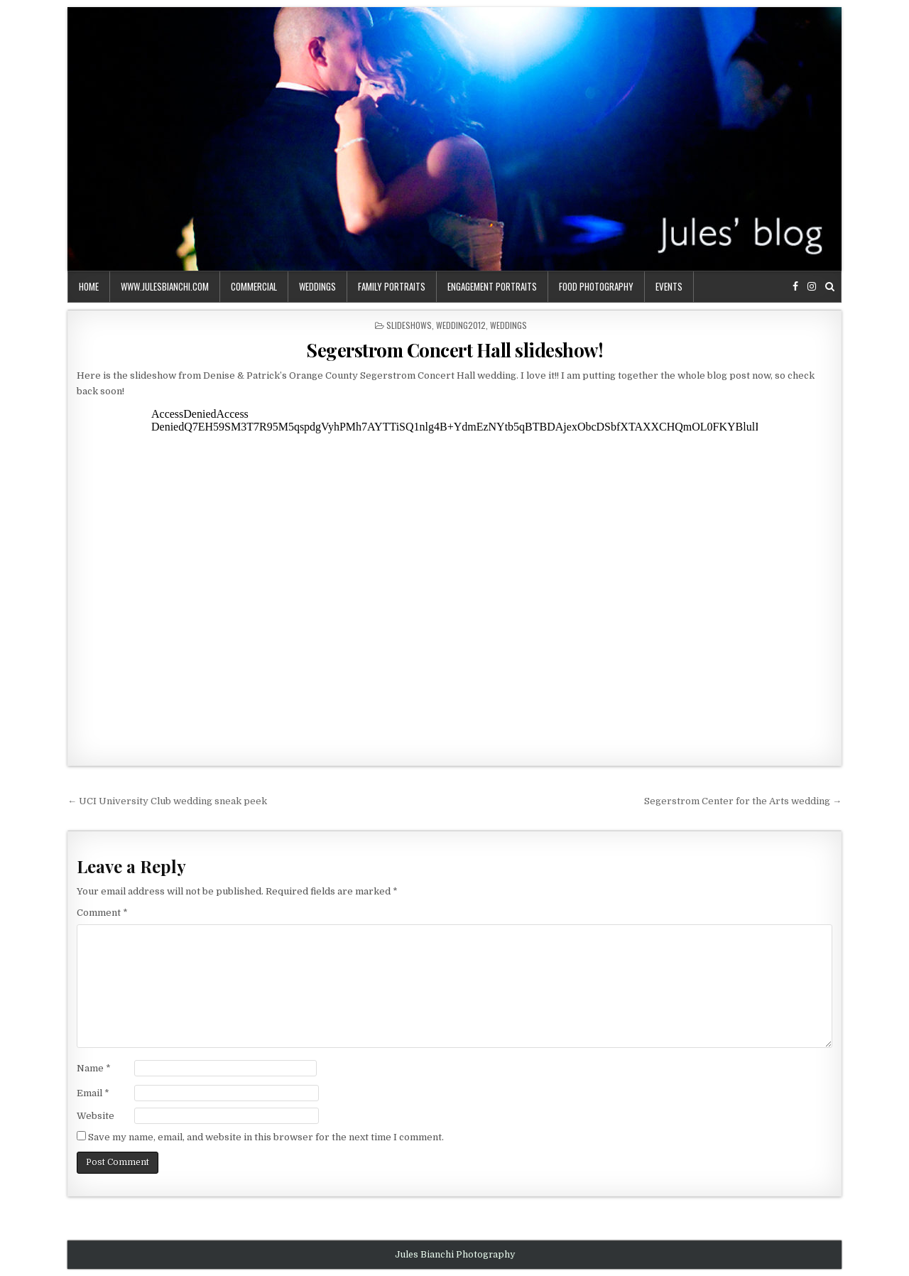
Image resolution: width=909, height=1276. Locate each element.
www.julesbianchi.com (165, 286)
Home (89, 286)
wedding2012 (461, 325)
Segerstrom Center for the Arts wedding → (743, 801)
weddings (317, 286)
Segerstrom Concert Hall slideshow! (454, 349)
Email (93, 1093)
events (668, 286)
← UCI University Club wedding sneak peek (167, 801)
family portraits (391, 286)
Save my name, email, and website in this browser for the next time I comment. (266, 1137)
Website (95, 1115)
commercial (254, 286)
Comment (102, 912)
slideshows (409, 325)
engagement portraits (492, 286)
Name (94, 1068)
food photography (596, 286)
